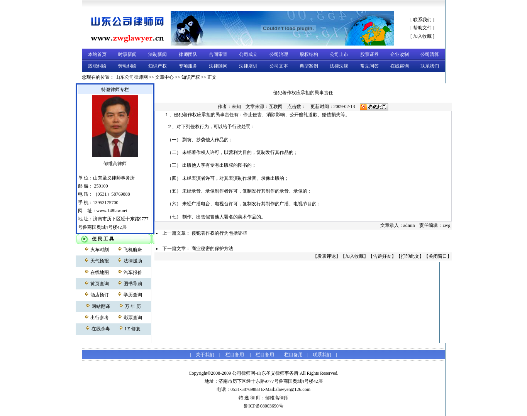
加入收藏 (422, 36)
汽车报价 (133, 272)
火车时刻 (99, 249)
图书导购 (133, 283)
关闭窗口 (438, 256)
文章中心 (164, 77)
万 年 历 (133, 306)
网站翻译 (101, 306)
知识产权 (190, 77)
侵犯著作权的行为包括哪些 (219, 233)
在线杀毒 (101, 328)
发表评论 (326, 256)
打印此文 (410, 256)
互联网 (276, 106)
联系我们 (422, 19)
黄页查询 (99, 283)
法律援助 (133, 261)
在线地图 (99, 272)
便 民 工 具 (103, 239)
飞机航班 (133, 249)
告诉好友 (382, 256)
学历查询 (133, 295)
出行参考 (99, 317)
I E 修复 (133, 328)
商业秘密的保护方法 (212, 248)
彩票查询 (133, 317)
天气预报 (99, 261)
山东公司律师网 (131, 77)
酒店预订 (99, 295)
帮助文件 (422, 27)
